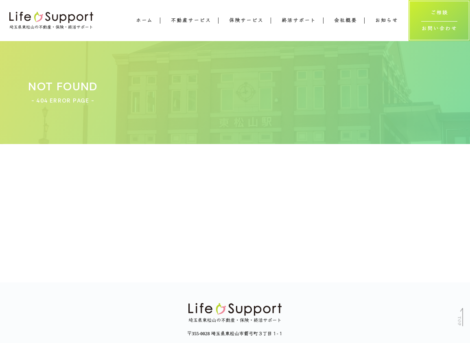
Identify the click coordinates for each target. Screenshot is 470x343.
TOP (459, 321)
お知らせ (386, 20)
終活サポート (299, 20)
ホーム (144, 20)
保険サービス (246, 20)
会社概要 (345, 20)
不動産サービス (191, 20)
